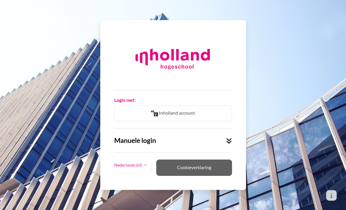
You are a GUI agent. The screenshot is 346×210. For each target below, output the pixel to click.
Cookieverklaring (194, 167)
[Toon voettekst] (331, 195)
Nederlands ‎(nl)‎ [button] (128, 164)
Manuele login (173, 140)
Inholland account (173, 113)
